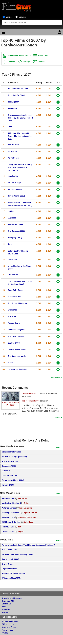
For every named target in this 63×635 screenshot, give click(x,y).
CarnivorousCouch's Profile (19, 56)
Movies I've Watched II (11, 503)
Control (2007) (14, 343)
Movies (9, 17)
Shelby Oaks (7, 564)
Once (10, 126)
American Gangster (16, 330)
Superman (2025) (9, 466)
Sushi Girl (6, 471)
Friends (41, 62)
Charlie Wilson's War (17, 349)
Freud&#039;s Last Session (13, 573)
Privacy (5, 633)
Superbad (12, 218)
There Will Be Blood (16, 95)
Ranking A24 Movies (10, 513)
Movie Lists (43, 56)
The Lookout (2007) (16, 336)
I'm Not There (13, 158)
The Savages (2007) (16, 231)
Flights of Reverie (9, 569)
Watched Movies (9, 508)
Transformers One (9, 475)
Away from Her (14, 297)
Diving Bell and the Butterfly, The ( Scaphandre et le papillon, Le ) (20, 167)
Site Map (5, 612)
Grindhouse (13, 275)
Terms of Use (7, 630)
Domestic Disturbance (11, 452)
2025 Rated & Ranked (11, 522)
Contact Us (6, 604)
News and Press (9, 627)
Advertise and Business (12, 598)
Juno (10, 244)
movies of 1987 (8, 498)
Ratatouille (12, 108)
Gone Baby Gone (15, 290)
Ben (19, 527)
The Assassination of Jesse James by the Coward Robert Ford (20, 118)
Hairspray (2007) (15, 238)
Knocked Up (13, 176)
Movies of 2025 (8, 517)
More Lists (55, 378)
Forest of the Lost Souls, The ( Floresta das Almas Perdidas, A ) (29, 545)
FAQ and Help (8, 624)
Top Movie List (8, 527)
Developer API (8, 601)
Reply (57, 417)
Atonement (12, 259)
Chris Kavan (28, 522)
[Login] (60, 33)
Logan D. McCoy (30, 513)
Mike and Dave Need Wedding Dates (17, 554)
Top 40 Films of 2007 (30, 401)
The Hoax (12, 316)
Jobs (4, 607)
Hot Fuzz (11, 211)
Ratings (26, 62)
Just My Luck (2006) (10, 559)
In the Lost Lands (9, 550)
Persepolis (12, 151)
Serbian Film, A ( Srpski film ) (14, 457)
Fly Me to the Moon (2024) (13, 480)
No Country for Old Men (18, 88)
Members (22, 17)
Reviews (11, 62)
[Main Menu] (3, 33)
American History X (10, 461)
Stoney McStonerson (27, 517)
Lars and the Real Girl (17, 369)
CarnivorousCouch (10, 402)
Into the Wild (13, 145)
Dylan (26, 503)
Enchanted (12, 310)
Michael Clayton (15, 189)
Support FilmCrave (10, 621)
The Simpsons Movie (17, 356)
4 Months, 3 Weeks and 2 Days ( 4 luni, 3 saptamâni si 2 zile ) (20, 136)
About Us (6, 609)
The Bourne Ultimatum (17, 303)
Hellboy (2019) (8, 485)
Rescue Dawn (14, 323)
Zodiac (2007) (13, 102)
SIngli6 (20, 531)
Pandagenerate (25, 508)
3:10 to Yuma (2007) (16, 196)
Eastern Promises (15, 224)
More (58, 447)
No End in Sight (14, 183)
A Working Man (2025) (11, 578)
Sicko (10, 363)
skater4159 (22, 498)
